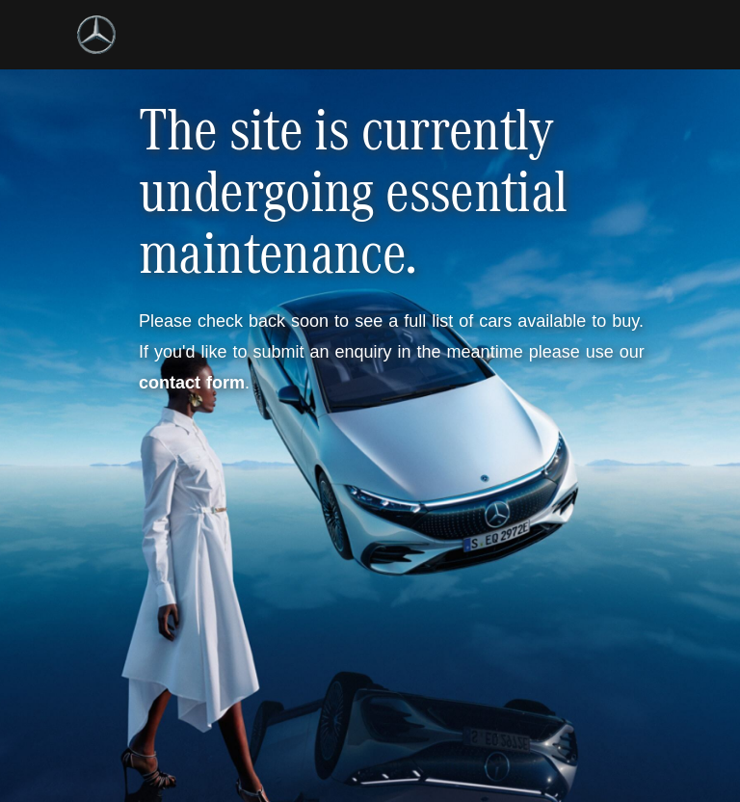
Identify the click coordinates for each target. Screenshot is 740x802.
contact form (192, 382)
